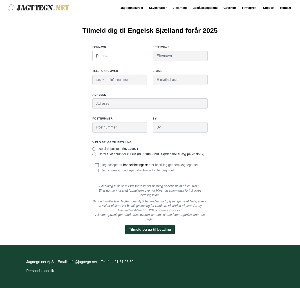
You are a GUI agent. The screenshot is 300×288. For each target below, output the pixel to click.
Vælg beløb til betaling (112, 142)
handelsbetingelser (136, 165)
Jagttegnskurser (132, 7)
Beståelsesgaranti (205, 7)
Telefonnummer (105, 71)
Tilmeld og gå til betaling (150, 229)
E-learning (179, 7)
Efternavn (161, 47)
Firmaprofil (249, 7)
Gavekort (230, 7)
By (155, 118)
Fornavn (99, 47)
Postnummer (102, 118)
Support (268, 7)
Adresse (99, 94)
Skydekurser (158, 7)
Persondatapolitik (40, 271)
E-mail (157, 71)
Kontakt (285, 7)
